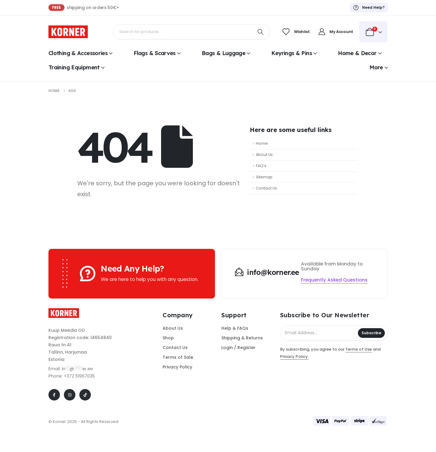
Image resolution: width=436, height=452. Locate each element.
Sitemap (264, 177)
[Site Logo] (68, 31)
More (376, 67)
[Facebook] (54, 395)
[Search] (260, 32)
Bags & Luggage (223, 53)
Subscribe (371, 332)
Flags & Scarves (155, 53)
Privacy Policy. (294, 356)
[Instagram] (69, 395)
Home (262, 143)
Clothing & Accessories (77, 53)
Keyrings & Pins (291, 53)
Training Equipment (74, 67)
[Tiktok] (85, 395)
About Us (264, 154)
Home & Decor (357, 53)
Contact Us (266, 188)
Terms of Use (358, 349)
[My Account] (334, 32)
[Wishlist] (295, 32)
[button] (334, 280)
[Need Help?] (369, 7)
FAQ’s (261, 165)
